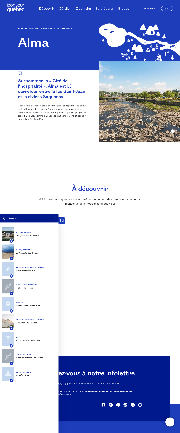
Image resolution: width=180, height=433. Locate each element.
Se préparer (104, 8)
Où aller (65, 8)
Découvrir (46, 8)
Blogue (123, 8)
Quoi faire (83, 8)
